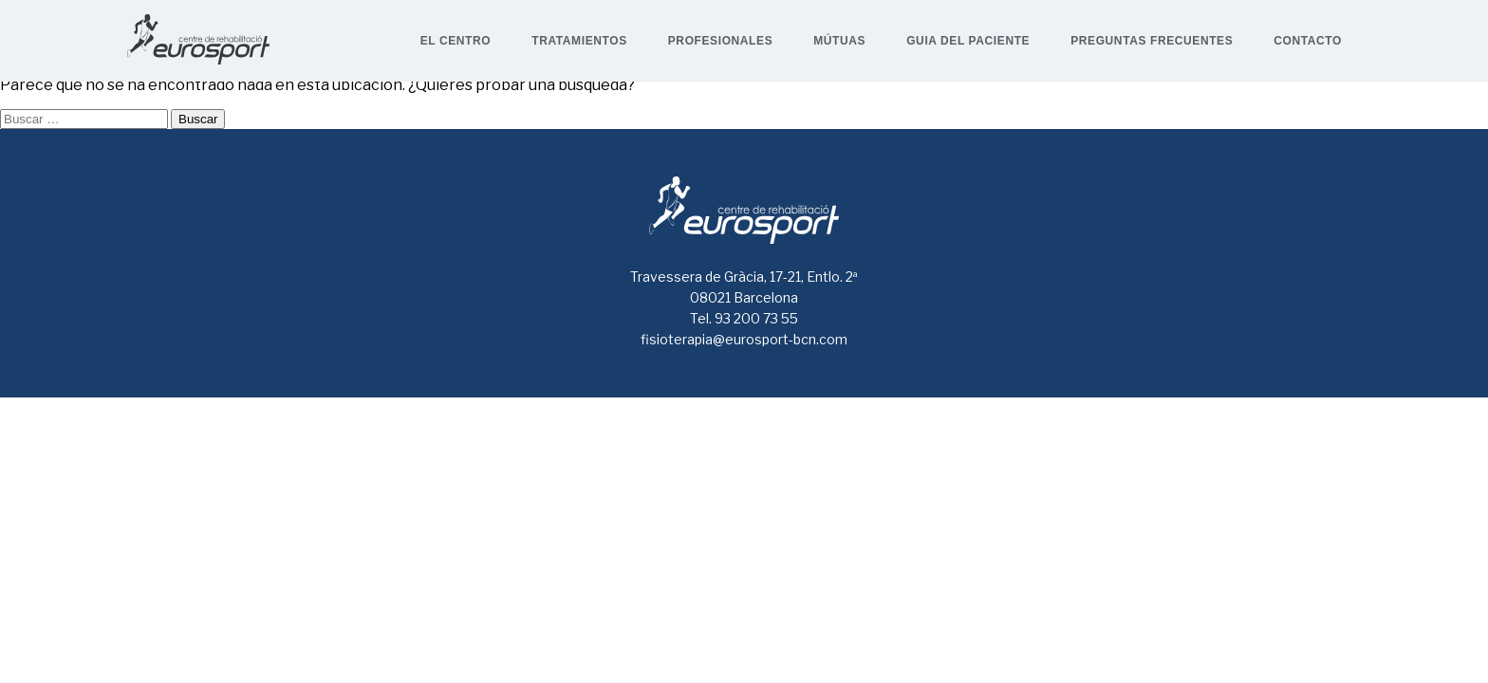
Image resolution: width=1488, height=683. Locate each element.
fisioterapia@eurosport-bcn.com (744, 339)
